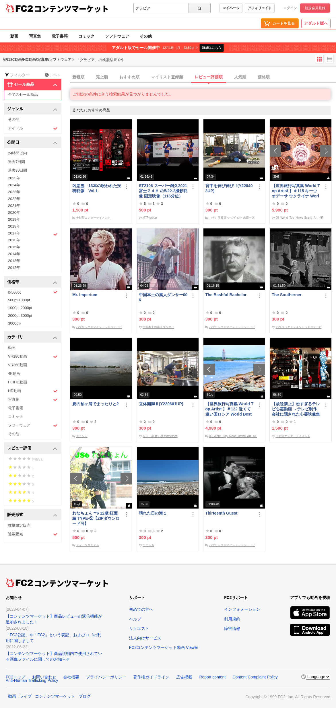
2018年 (14, 226)
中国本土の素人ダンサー (158, 327)
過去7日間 (16, 162)
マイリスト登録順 (167, 77)
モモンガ (82, 436)
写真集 (35, 36)
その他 (146, 36)
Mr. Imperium (84, 294)
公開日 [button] (32, 143)
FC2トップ (15, 677)
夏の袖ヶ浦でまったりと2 (95, 403)
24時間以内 (17, 153)
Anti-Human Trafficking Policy (32, 680)
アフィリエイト (260, 8)
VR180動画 (33, 356)
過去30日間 (17, 170)
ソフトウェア (117, 36)
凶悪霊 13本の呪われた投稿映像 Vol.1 (96, 188)
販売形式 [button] (32, 515)
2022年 (14, 199)
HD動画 (33, 391)
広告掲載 (184, 677)
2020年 (14, 212)
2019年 (14, 219)
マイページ (231, 8)
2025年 (14, 178)
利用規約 (232, 619)
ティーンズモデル (87, 545)
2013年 (14, 261)
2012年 (14, 267)
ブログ (85, 696)
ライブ (26, 696)
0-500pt (33, 292)
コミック (86, 36)
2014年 (14, 254)
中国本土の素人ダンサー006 (163, 297)
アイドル (33, 128)
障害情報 (232, 628)
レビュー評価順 (209, 77)
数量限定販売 (19, 525)
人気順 (240, 77)
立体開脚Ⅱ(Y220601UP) (161, 403)
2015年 (14, 247)
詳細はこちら (211, 47)
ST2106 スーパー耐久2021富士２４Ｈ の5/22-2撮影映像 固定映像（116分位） (163, 190)
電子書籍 (60, 36)
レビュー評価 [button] (32, 448)
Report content (212, 677)
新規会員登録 (315, 8)
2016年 (14, 240)
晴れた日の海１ (153, 513)
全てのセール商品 (23, 94)
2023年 (14, 192)
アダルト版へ (316, 23)
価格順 (264, 77)
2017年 (33, 234)
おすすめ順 (129, 77)
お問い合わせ (44, 677)
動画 (14, 36)
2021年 (14, 205)
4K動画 (14, 373)
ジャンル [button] (32, 109)
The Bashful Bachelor (226, 294)
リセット (53, 75)
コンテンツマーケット (71, 8)
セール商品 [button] (32, 85)
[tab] (203, 77)
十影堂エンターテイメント (93, 217)
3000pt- (14, 323)
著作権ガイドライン (151, 677)
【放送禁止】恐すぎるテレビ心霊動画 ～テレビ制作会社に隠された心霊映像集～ (296, 409)
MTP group (150, 217)
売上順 (102, 77)
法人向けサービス (145, 638)
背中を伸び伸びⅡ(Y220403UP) (229, 188)
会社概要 (71, 677)
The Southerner (286, 294)
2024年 (14, 185)
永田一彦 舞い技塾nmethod (160, 436)
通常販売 (33, 534)
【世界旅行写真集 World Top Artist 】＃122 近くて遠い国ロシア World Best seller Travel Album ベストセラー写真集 (229, 409)
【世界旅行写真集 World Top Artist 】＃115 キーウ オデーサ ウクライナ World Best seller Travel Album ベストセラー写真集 (296, 191)
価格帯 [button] (32, 282)
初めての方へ (141, 609)
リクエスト (139, 628)
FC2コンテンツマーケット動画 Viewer (163, 647)
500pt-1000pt (19, 300)
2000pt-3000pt (20, 315)
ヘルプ (135, 619)
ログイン (290, 8)
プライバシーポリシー (106, 677)
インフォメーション (242, 609)
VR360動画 (17, 365)
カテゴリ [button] (32, 337)
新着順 (78, 77)
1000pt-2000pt (20, 308)
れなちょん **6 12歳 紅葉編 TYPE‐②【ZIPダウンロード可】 (96, 518)
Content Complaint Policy (254, 677)
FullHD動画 (17, 382)
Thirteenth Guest (221, 513)
